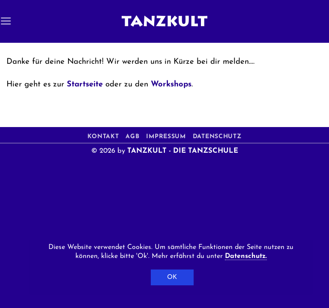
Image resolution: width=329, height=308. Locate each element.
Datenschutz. (246, 256)
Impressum (165, 136)
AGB (132, 136)
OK (172, 277)
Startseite (85, 84)
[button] (6, 21)
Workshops (171, 84)
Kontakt (103, 136)
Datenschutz (217, 136)
